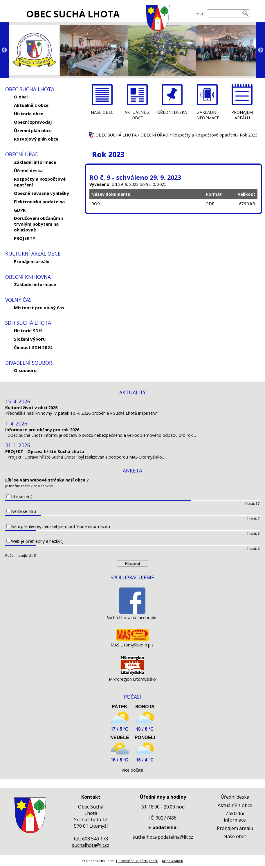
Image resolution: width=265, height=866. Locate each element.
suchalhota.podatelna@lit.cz (163, 837)
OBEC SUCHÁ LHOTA (73, 14)
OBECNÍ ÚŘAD (154, 135)
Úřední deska (28, 170)
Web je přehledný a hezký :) (37, 541)
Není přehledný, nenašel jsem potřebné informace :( (61, 526)
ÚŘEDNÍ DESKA (172, 112)
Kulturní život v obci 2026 (31, 407)
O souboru (25, 370)
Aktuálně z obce (31, 105)
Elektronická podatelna (39, 201)
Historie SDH (28, 330)
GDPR (20, 210)
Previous (4, 50)
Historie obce (28, 113)
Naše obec (234, 836)
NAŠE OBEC (102, 112)
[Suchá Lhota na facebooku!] (132, 612)
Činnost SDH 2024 (33, 347)
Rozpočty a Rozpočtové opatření (40, 182)
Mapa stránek (172, 860)
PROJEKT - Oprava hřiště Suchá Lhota (44, 451)
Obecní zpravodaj (33, 122)
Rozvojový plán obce (36, 139)
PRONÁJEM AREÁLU (242, 115)
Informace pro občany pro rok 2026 (42, 429)
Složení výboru (30, 339)
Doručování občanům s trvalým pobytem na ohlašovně (39, 224)
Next (261, 50)
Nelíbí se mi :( (24, 511)
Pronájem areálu (31, 261)
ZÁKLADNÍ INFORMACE (207, 115)
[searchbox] (224, 13)
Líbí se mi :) (22, 496)
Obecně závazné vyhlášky (41, 193)
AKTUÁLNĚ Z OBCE (137, 115)
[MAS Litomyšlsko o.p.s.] (132, 639)
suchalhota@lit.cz (90, 845)
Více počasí (132, 770)
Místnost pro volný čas (39, 307)
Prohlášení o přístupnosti (138, 860)
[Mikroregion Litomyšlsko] (132, 673)
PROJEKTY (24, 238)
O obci (21, 97)
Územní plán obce (33, 130)
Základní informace (35, 162)
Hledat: (197, 14)
